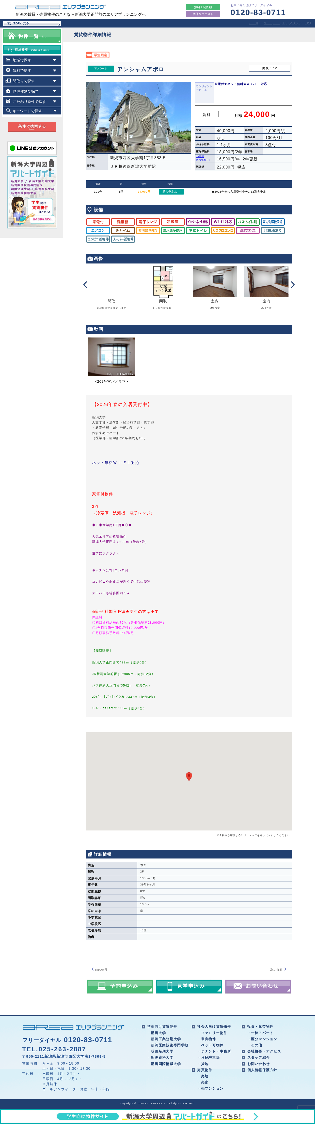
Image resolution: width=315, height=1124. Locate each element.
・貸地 (202, 1064)
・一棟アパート (260, 1033)
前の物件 (99, 969)
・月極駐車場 (208, 1057)
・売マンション (210, 1088)
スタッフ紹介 (258, 1057)
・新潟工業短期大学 (164, 1039)
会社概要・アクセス (264, 1051)
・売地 (202, 1076)
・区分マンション (262, 1039)
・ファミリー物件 (212, 1033)
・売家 (202, 1082)
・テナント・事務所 (214, 1051)
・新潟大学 (156, 1033)
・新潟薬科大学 (160, 1057)
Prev (85, 285)
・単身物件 (206, 1039)
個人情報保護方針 (262, 1070)
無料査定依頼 (203, 7)
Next (293, 285)
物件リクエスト (203, 14)
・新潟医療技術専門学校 (168, 1045)
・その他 (254, 1045)
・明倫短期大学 (160, 1051)
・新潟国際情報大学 (164, 1064)
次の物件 (278, 969)
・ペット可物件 (210, 1045)
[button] (189, 776)
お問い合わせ (258, 1064)
